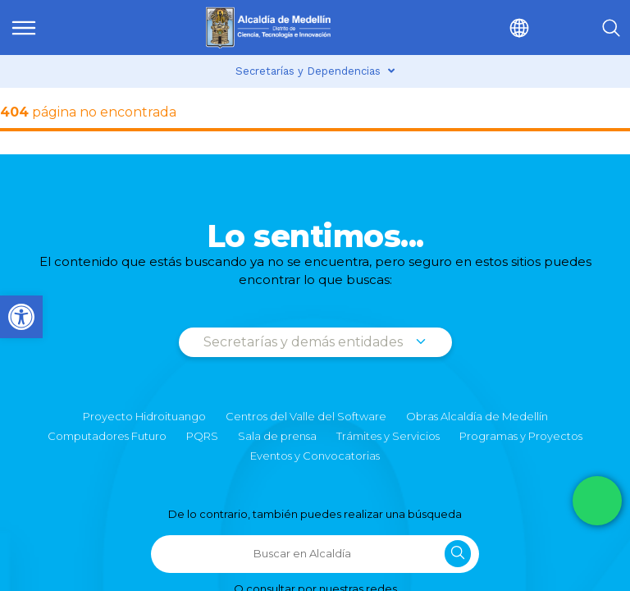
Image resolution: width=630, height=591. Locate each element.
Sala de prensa (277, 435)
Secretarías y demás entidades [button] (315, 342)
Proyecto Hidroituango (144, 416)
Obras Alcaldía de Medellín (477, 416)
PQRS (202, 435)
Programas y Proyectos (520, 435)
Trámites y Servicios (388, 435)
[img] (23, 28)
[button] (484, 27)
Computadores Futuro (107, 435)
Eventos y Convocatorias (315, 455)
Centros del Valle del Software (306, 416)
